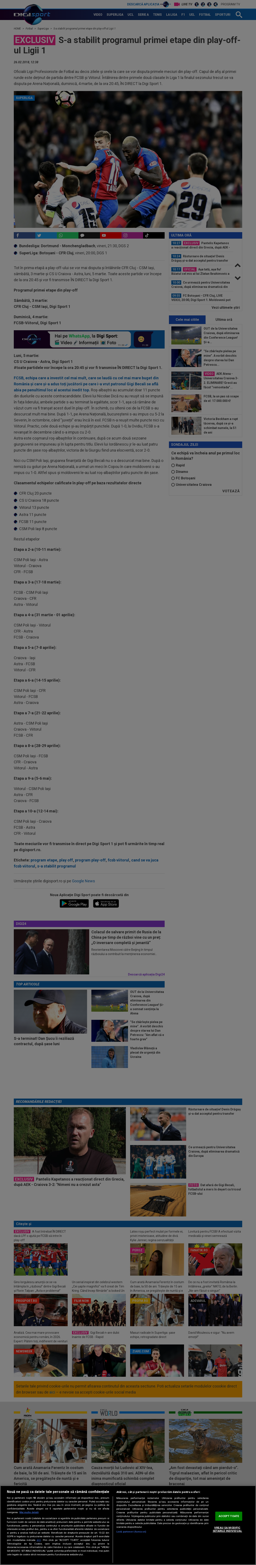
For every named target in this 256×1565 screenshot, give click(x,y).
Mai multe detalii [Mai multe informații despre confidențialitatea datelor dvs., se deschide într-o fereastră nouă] (29, 1512)
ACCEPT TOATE (229, 1516)
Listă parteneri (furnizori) (131, 1531)
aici (39, 1540)
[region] (128, 1525)
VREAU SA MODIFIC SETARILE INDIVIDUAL (227, 1529)
